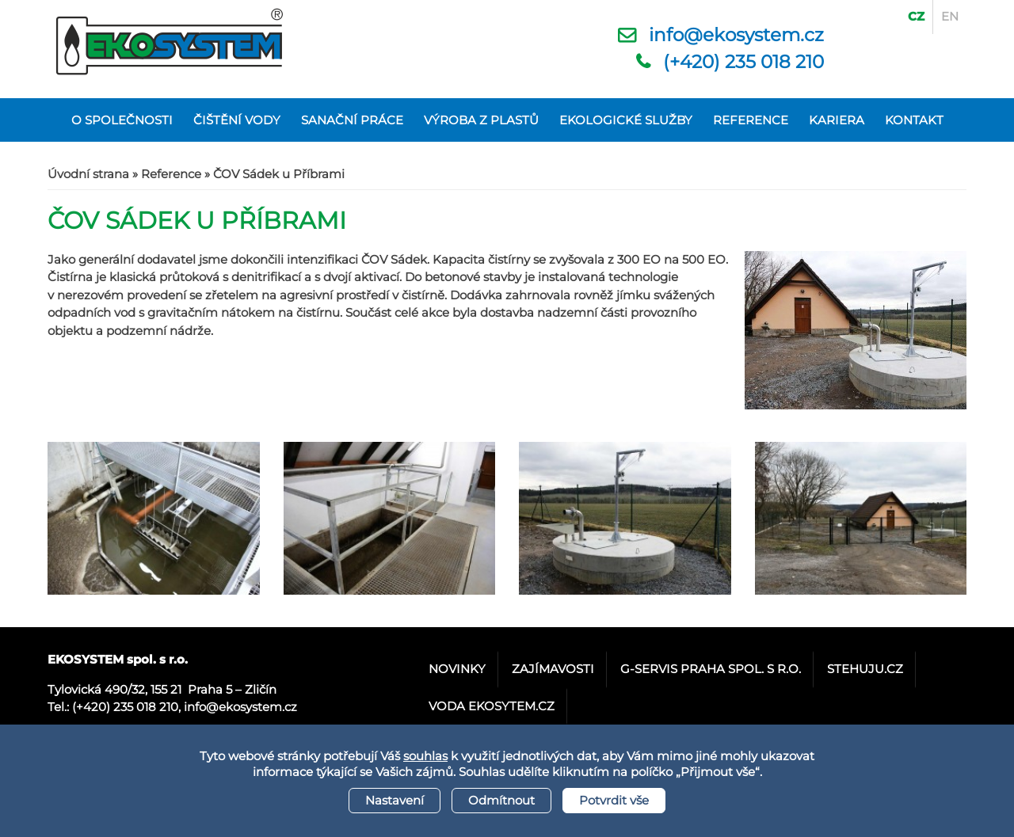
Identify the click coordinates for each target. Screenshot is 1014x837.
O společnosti (122, 119)
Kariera (836, 119)
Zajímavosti (553, 668)
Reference (750, 119)
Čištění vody (236, 119)
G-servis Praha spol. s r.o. (710, 668)
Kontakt (914, 119)
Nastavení (394, 800)
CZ (916, 16)
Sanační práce (352, 119)
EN (950, 16)
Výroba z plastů (481, 119)
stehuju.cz (865, 668)
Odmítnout (501, 800)
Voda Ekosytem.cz (492, 705)
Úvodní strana (88, 173)
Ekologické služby (625, 119)
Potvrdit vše (614, 800)
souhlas (425, 755)
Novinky (457, 668)
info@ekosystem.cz (736, 35)
